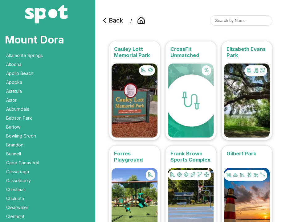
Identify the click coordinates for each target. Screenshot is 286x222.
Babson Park (19, 118)
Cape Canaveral (22, 162)
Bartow (13, 127)
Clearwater (17, 207)
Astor (11, 100)
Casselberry (18, 180)
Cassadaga (17, 171)
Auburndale (18, 109)
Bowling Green (21, 135)
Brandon (14, 144)
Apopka (14, 82)
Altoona (14, 64)
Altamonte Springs (24, 55)
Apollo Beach (19, 73)
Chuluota (15, 198)
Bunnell (13, 153)
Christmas (16, 189)
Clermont (15, 216)
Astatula (14, 91)
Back (112, 20)
